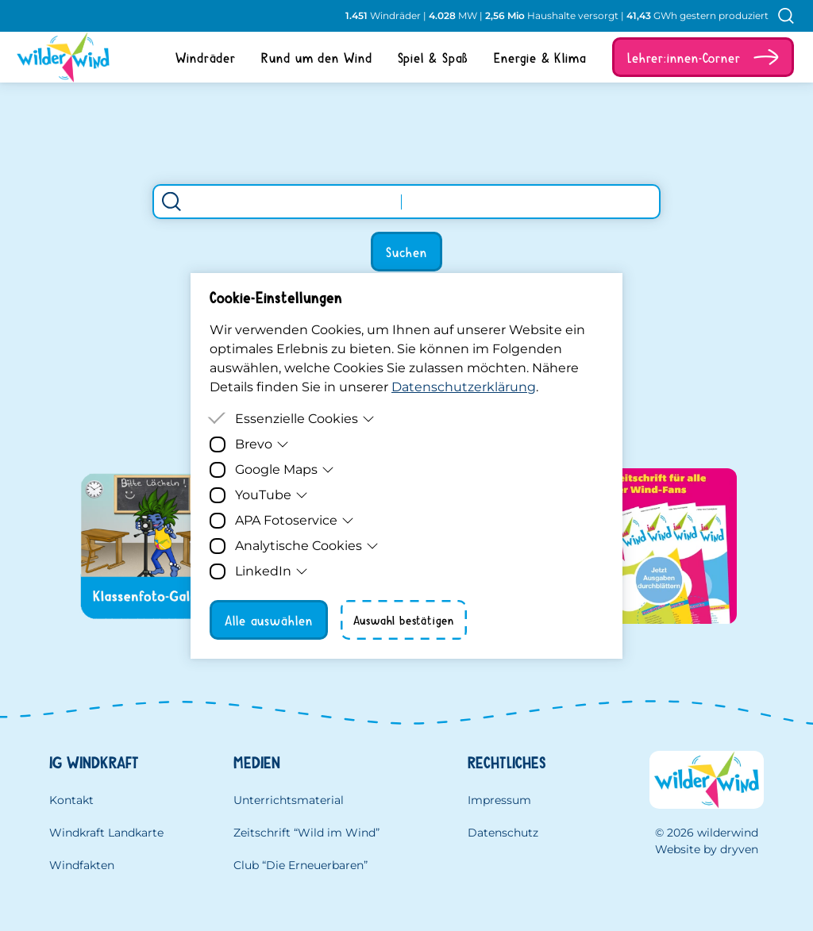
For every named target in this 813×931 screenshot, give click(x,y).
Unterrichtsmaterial (288, 800)
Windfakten (81, 865)
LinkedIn (271, 571)
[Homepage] (57, 57)
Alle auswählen (269, 620)
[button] (703, 57)
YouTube (271, 494)
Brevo (262, 444)
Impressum (499, 800)
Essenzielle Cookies (305, 418)
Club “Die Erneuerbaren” (300, 865)
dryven (739, 849)
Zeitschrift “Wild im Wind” (306, 832)
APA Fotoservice (294, 520)
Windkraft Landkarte (106, 832)
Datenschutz (503, 832)
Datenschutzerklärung (463, 386)
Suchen (406, 251)
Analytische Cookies (307, 545)
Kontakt (71, 800)
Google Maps (284, 469)
